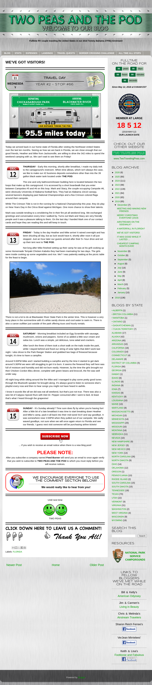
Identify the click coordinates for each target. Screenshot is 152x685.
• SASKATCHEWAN (121, 325)
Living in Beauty (129, 606)
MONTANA (117, 430)
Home (56, 565)
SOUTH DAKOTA (120, 486)
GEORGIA (117, 370)
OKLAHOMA (118, 468)
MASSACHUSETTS (121, 411)
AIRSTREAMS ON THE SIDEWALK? (128, 223)
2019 (117, 201)
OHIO (114, 464)
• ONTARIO (117, 321)
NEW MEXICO (119, 449)
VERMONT (117, 501)
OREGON (116, 471)
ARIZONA (116, 340)
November (122, 251)
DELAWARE (117, 359)
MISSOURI (117, 426)
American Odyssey (129, 596)
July (119, 268)
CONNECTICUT (119, 355)
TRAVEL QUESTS (66, 53)
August (121, 263)
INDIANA (116, 385)
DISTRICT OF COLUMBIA (124, 363)
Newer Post (14, 565)
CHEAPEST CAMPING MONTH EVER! (128, 244)
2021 (117, 193)
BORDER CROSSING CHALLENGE (96, 53)
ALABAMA (117, 333)
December (122, 205)
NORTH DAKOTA (120, 460)
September (122, 259)
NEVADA (116, 438)
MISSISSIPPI (118, 423)
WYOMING (117, 520)
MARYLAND (117, 408)
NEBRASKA (117, 434)
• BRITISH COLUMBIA (122, 314)
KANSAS (116, 393)
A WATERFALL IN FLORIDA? (131, 228)
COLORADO (118, 351)
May (119, 276)
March (120, 284)
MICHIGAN (117, 415)
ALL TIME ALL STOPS (130, 53)
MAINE (115, 404)
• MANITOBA (118, 318)
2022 (117, 189)
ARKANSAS (117, 344)
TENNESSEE (118, 490)
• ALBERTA (117, 310)
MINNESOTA (118, 419)
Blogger (81, 677)
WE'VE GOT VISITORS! (128, 232)
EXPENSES (31, 53)
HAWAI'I (115, 374)
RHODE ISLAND (120, 479)
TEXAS (115, 494)
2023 (117, 185)
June (120, 272)
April (119, 280)
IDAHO (115, 378)
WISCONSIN (118, 516)
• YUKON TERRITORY (122, 329)
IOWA (114, 389)
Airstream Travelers (129, 617)
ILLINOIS (116, 381)
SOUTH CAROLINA (121, 483)
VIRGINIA (116, 505)
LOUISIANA (117, 400)
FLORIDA (17, 552)
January (121, 292)
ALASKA (116, 336)
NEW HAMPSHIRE (121, 441)
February (122, 288)
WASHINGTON (119, 509)
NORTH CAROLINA (121, 456)
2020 (117, 197)
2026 (117, 172)
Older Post (97, 565)
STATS (18, 53)
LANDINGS (47, 53)
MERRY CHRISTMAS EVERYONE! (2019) (127, 216)
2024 (117, 181)
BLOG (7, 53)
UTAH (114, 498)
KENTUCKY (117, 396)
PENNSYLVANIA (120, 475)
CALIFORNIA (118, 348)
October (121, 255)
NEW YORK (117, 453)
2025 (117, 176)
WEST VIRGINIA (120, 513)
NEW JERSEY (119, 445)
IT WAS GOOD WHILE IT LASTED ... (129, 238)
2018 (117, 297)
